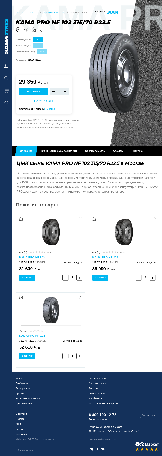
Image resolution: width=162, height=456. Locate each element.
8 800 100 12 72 (102, 415)
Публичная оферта (24, 450)
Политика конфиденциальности (103, 439)
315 (37, 39)
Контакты (20, 429)
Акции (19, 424)
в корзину (33, 91)
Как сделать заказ (98, 378)
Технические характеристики (58, 151)
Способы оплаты (97, 383)
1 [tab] (106, 120)
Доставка (93, 388)
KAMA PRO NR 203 (105, 257)
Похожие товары (37, 205)
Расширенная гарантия (28, 398)
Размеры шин (23, 388)
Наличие (137, 151)
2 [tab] (114, 120)
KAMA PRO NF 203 (32, 257)
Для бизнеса (95, 398)
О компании (22, 414)
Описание (26, 151)
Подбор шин (22, 383)
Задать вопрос (149, 415)
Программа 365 (24, 403)
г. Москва (49, 109)
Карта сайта (22, 434)
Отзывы (118, 151)
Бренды (20, 393)
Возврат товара (97, 393)
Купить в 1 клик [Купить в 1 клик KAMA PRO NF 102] (44, 101)
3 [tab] (122, 120)
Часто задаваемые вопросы (103, 403)
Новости (20, 419)
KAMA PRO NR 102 (32, 335)
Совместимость (95, 151)
